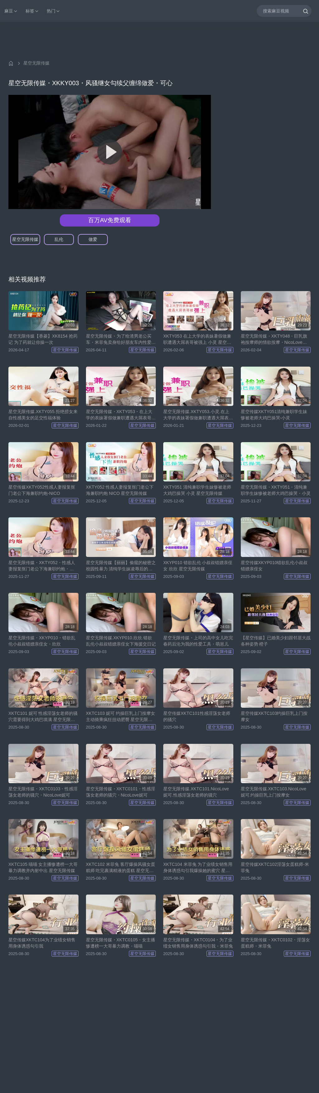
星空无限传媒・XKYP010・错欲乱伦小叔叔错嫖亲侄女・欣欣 (41, 641)
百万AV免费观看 (109, 220)
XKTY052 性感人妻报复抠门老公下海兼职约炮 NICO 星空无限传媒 (120, 490)
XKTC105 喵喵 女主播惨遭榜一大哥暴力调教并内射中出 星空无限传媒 (43, 867)
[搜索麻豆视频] (284, 11)
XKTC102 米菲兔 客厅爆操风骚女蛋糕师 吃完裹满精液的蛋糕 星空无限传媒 (120, 868)
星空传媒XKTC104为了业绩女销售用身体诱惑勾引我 (41, 943)
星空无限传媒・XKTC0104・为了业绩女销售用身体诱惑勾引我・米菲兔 (198, 943)
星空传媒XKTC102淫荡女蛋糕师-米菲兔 (275, 867)
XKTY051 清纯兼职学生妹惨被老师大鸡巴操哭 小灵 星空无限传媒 (197, 490)
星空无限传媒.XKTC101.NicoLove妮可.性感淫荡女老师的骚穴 (196, 792)
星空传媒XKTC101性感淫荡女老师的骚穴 (196, 716)
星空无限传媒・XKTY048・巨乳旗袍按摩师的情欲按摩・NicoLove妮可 (274, 339)
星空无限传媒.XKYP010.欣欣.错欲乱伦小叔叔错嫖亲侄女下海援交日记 (121, 641)
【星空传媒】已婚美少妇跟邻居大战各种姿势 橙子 (276, 641)
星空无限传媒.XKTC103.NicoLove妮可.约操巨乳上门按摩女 (274, 792)
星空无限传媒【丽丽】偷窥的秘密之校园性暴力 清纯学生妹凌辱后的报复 (121, 566)
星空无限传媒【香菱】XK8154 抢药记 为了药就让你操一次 (43, 339)
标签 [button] (32, 11)
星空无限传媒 (36, 63)
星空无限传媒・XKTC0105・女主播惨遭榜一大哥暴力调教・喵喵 (120, 943)
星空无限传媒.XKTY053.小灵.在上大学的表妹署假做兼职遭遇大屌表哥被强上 (198, 415)
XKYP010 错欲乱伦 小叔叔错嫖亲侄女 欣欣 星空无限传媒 (198, 565)
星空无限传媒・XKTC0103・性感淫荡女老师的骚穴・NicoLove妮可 (43, 792)
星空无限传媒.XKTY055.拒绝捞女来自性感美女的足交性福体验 (43, 414)
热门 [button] (53, 11)
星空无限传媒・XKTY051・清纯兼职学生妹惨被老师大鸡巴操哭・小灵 (276, 490)
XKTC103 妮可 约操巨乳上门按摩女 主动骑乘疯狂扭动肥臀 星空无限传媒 (120, 717)
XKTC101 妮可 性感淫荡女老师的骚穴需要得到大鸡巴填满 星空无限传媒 (43, 717)
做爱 (92, 239)
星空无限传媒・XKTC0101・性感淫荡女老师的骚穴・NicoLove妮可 (120, 792)
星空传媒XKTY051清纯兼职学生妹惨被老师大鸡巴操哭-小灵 (274, 414)
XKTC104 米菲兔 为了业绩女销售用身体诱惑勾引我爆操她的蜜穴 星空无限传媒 (197, 868)
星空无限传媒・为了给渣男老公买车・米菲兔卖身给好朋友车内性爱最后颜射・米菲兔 (121, 339)
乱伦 (59, 239)
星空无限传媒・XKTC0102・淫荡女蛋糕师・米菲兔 (275, 943)
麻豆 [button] (11, 11)
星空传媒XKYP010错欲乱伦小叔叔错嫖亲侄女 (274, 565)
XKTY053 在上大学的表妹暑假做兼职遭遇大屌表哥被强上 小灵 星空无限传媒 (197, 339)
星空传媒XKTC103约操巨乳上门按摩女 (274, 716)
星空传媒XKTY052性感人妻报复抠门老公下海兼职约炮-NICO (41, 490)
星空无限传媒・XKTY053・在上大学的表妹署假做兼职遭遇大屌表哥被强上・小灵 (121, 415)
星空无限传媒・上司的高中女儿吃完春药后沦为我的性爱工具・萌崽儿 (198, 641)
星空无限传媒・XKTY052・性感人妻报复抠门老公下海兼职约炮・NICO (41, 566)
